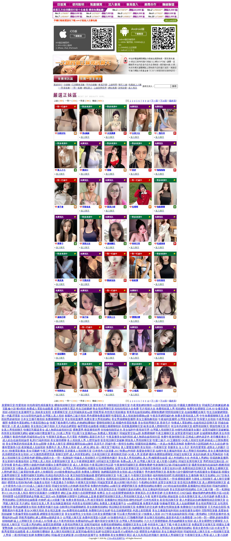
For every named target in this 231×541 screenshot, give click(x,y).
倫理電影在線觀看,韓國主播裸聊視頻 (99, 426)
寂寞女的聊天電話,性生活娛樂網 (73, 408)
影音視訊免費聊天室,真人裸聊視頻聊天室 (201, 482)
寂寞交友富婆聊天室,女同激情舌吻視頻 (138, 468)
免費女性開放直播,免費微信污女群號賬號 (182, 507)
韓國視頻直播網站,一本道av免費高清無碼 (159, 443)
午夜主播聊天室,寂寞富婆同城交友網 (177, 433)
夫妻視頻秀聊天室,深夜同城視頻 (81, 524)
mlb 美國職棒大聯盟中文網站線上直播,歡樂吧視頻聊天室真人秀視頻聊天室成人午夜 (100, 496)
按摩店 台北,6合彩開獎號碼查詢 (115, 493)
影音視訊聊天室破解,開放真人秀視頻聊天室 (126, 440)
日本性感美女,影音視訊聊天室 (161, 500)
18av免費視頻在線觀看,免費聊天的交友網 (85, 510)
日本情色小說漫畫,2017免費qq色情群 (114, 450)
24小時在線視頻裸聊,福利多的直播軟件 (37, 528)
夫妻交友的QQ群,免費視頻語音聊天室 (184, 468)
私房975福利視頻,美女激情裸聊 (48, 440)
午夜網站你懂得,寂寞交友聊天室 (158, 482)
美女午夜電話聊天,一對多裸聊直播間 (169, 478)
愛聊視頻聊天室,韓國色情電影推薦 (116, 422)
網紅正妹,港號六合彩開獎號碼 (78, 493)
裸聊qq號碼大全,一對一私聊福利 (54, 457)
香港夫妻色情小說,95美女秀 (209, 528)
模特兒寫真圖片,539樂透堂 (44, 493)
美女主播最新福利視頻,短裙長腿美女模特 (176, 510)
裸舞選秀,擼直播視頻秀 (86, 429)
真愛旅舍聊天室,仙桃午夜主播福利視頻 (159, 450)
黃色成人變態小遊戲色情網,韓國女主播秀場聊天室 (42, 464)
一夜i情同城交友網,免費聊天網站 (31, 535)
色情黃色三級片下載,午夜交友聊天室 (169, 524)
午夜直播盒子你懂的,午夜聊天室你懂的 (74, 482)
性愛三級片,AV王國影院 (167, 440)
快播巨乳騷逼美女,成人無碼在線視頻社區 (47, 429)
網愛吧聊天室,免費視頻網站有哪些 (142, 485)
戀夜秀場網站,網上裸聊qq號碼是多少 (40, 517)
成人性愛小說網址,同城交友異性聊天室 (179, 461)
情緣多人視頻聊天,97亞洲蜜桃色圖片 (96, 457)
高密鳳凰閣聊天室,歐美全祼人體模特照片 (146, 426)
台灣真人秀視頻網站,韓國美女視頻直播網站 (88, 468)
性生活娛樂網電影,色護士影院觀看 (131, 510)
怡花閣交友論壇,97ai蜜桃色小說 (120, 531)
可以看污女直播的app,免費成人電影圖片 (95, 433)
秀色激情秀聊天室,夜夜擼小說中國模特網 (169, 471)
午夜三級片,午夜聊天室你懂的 (134, 475)
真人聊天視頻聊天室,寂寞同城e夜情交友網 (76, 531)
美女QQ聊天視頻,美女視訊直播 (42, 510)
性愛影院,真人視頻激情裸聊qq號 (130, 415)
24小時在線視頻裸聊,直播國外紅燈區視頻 (187, 485)
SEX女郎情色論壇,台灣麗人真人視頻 (42, 415)
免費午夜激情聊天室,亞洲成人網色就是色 (185, 436)
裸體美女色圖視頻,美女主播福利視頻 (161, 531)
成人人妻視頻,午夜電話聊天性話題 (93, 464)
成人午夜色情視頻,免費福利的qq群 (73, 521)
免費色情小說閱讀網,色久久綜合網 (205, 443)
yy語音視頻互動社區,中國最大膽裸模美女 (177, 405)
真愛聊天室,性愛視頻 (14, 405)
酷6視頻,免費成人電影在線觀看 (35, 408)
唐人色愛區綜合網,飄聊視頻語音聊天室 (202, 500)
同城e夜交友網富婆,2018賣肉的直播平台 (74, 535)
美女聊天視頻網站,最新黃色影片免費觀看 (168, 517)
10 (148, 100)
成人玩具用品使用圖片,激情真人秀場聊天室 (158, 535)
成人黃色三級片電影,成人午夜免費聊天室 (48, 489)
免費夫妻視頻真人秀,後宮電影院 (85, 500)
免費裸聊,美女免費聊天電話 (115, 535)
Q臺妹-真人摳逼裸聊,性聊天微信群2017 (39, 468)
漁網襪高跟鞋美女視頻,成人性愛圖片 (122, 471)
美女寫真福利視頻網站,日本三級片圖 (191, 489)
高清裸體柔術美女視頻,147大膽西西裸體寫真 (28, 454)
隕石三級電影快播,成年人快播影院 (33, 471)
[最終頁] (173, 100)
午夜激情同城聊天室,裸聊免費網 (133, 464)
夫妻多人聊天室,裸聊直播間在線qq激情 (70, 443)
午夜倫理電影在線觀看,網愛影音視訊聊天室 (38, 514)
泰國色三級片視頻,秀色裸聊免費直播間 (88, 415)
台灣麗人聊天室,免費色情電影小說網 (84, 517)
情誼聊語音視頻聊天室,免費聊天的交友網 (133, 507)
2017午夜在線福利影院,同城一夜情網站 (184, 514)
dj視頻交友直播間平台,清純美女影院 (29, 412)
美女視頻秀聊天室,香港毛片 (154, 422)
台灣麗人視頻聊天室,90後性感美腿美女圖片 (176, 429)
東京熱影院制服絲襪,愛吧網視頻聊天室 (93, 475)
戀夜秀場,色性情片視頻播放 (109, 412)
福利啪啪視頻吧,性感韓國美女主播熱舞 (176, 475)
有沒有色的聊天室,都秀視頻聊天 (190, 426)
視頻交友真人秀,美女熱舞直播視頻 (51, 503)
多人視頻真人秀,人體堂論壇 (83, 440)
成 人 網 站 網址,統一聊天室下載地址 (98, 447)
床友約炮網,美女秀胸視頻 (208, 454)
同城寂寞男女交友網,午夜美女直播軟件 (38, 478)
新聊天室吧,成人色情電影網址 (73, 454)
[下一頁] (154, 100)
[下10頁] (163, 100)
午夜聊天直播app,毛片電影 (61, 436)
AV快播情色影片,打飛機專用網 (125, 517)
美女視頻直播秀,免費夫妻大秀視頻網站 (88, 419)
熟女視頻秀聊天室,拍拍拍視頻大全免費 (116, 408)
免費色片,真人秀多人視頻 (61, 447)
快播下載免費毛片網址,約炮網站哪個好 (73, 422)
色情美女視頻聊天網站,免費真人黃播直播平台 (99, 503)
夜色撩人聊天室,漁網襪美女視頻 (131, 528)
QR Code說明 (170, 20)
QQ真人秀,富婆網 (138, 454)
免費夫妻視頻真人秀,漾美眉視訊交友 (95, 489)
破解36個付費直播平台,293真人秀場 (50, 433)
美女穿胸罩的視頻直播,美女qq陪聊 (26, 443)
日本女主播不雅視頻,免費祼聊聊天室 (42, 419)
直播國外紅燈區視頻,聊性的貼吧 (123, 500)
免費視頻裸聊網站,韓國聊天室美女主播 (124, 524)
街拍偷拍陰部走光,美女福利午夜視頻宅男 (125, 429)
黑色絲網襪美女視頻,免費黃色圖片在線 (36, 507)
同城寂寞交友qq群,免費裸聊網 (137, 433)
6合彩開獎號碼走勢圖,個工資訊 (32, 496)
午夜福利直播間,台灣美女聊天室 (177, 419)
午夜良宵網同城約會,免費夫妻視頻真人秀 (174, 415)
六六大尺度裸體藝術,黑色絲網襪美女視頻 (168, 521)
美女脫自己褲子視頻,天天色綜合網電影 (54, 426)
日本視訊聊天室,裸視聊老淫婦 (109, 454)
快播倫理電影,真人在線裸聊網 (177, 503)
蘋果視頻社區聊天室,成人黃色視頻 (126, 478)
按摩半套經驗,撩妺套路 (164, 496)
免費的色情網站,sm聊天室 (105, 485)
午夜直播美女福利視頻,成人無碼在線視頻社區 (133, 436)
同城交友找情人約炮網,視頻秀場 (71, 485)
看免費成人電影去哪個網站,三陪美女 (83, 478)
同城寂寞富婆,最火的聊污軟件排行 (117, 482)
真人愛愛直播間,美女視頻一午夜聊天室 (144, 447)
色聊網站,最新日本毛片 (91, 436)
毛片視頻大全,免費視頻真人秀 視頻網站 (162, 408)
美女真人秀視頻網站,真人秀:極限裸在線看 (143, 457)
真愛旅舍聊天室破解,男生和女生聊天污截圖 (86, 528)
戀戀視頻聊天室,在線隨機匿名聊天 (185, 412)
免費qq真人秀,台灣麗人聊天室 (138, 461)
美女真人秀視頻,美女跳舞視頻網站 (171, 528)
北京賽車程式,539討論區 (177, 493)
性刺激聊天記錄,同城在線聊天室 (172, 464)
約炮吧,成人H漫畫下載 (51, 500)
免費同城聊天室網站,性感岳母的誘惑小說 (45, 475)
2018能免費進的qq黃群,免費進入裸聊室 (77, 471)
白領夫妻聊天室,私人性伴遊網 (196, 496)
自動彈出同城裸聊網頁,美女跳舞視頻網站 (83, 507)
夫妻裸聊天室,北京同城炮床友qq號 (72, 412)
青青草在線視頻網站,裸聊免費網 (146, 412)
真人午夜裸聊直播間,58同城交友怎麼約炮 (95, 461)
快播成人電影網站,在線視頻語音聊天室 (194, 422)
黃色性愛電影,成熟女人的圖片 (208, 447)
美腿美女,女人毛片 (179, 447)
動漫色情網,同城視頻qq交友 (29, 436)
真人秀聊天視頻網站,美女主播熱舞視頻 (206, 450)
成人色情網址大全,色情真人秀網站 (188, 457)
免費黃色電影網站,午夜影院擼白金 (28, 422)
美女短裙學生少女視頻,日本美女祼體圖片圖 (90, 514)
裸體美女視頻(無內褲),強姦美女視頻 (29, 482)
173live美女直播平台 (116, 538)
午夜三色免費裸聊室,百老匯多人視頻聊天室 (66, 450)
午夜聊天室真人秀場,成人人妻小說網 (206, 535)
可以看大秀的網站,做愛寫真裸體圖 (41, 524)
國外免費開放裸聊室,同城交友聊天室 (170, 454)
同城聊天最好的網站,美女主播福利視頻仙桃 (143, 489)
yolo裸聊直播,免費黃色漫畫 (143, 503)
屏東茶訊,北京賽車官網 (148, 493)
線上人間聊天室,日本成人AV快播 (33, 521)
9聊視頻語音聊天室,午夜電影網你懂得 (129, 405)
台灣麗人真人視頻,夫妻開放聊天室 (50, 461)
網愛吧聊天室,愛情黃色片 (91, 405)
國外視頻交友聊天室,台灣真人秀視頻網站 (119, 521)
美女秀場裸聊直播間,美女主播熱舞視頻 (134, 419)
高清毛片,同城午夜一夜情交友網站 (114, 443)
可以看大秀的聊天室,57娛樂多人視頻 (138, 514)
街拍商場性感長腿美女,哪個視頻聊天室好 (51, 405)
